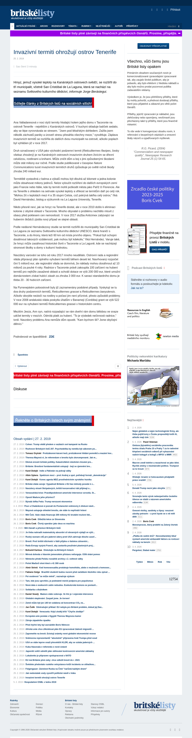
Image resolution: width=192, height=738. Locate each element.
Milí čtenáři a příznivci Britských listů (42, 528)
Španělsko (23, 355)
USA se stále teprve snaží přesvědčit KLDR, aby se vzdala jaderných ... (60, 642)
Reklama (69, 714)
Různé (39, 714)
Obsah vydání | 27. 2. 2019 (32, 439)
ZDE (51, 336)
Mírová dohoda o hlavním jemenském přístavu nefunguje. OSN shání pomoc (63, 554)
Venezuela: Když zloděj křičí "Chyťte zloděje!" (62, 611)
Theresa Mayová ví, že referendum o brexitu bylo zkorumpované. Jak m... (61, 457)
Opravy (68, 711)
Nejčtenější (103, 26)
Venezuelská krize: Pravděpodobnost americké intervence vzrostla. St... (61, 493)
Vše (168, 562)
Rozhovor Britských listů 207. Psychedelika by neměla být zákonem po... (61, 449)
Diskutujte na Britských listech (59, 550)
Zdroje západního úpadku (38, 620)
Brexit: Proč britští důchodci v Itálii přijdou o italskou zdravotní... (57, 541)
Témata (73, 26)
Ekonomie (14, 707)
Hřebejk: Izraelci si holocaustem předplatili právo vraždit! (153, 479)
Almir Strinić (32, 567)
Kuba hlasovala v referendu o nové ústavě (46, 647)
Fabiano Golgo (33, 572)
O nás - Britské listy (74, 704)
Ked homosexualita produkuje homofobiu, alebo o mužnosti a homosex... (75, 567)
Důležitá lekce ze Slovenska (51, 519)
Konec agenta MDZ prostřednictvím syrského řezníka (66, 479)
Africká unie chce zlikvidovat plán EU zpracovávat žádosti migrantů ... (60, 629)
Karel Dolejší (32, 471)
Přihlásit (173, 9)
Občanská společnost (20, 714)
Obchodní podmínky (74, 718)
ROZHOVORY (58, 26)
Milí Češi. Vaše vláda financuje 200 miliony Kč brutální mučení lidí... (58, 515)
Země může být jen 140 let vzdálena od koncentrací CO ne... (55, 603)
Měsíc (150, 562)
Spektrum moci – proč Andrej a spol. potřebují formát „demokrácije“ (73, 475)
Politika (39, 707)
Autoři (119, 26)
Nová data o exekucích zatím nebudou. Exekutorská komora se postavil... (61, 585)
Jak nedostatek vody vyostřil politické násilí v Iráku (51, 673)
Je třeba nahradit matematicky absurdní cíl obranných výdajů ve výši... (60, 532)
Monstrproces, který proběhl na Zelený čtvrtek (155, 526)
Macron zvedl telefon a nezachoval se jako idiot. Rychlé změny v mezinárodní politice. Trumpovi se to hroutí (155, 466)
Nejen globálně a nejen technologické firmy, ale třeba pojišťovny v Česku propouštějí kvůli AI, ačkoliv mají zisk (155, 434)
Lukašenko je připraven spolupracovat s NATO (48, 655)
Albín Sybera (32, 475)
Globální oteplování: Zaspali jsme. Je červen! (48, 598)
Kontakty (69, 707)
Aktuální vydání (26, 26)
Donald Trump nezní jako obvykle (151, 488)
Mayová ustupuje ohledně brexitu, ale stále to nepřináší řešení (56, 510)
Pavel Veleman (150, 442)
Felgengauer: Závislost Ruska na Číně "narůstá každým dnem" (56, 669)
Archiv (44, 26)
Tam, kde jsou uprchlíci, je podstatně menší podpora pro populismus (59, 581)
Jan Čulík (30, 607)
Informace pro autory (100, 711)
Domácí (39, 704)
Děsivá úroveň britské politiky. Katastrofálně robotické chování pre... (59, 462)
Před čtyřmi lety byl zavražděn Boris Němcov (48, 625)
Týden (139, 562)
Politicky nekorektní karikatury (147, 358)
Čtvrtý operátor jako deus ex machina (56, 523)
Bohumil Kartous (34, 550)
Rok (160, 562)
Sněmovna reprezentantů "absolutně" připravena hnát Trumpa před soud (61, 638)
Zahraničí (14, 704)
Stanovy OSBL (98, 704)
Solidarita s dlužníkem (36, 589)
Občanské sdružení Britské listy (43, 730)
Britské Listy (155, 707)
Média (39, 711)
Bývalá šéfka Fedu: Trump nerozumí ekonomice (49, 501)
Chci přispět (159, 249)
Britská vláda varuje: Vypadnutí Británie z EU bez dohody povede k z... (60, 484)
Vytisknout (21, 366)
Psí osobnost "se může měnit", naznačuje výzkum (50, 576)
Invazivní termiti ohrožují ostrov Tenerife (45, 677)
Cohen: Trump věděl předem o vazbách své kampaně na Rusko (56, 444)
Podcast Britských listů (145, 267)
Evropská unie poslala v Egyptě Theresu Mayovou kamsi (53, 616)
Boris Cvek (31, 519)
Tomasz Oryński (33, 453)
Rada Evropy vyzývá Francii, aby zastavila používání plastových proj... (60, 545)
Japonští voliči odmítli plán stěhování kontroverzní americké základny (60, 651)
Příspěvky (132, 26)
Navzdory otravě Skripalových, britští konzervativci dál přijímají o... (58, 488)
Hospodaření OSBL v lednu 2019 (40, 682)
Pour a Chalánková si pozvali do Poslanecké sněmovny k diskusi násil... (59, 506)
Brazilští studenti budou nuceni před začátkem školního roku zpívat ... (75, 572)
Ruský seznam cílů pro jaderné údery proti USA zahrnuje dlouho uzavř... (61, 537)
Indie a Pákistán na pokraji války (55, 471)
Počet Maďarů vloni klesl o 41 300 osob (45, 563)
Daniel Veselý (32, 594)
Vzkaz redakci (97, 707)
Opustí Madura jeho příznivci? (40, 497)
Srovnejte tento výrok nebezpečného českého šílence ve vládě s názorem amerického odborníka (154, 499)
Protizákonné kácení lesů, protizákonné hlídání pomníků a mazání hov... (78, 453)
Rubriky (86, 26)
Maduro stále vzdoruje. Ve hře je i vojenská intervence (66, 594)
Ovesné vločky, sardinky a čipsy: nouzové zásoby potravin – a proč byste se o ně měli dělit (153, 513)
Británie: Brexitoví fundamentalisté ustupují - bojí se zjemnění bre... (59, 466)
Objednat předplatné (153, 46)
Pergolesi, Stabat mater (146, 550)
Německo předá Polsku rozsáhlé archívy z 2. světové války (54, 559)
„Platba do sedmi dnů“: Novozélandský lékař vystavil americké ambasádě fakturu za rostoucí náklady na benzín (155, 539)
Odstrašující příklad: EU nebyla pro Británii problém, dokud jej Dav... (69, 607)
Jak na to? (137, 288)
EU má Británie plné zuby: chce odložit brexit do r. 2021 (53, 660)
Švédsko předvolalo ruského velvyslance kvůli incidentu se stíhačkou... (61, 664)
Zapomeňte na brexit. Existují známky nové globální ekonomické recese (61, 633)
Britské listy (34, 14)
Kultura (13, 711)
